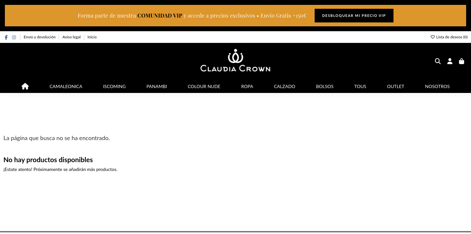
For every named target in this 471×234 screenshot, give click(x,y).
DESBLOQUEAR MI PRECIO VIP (354, 15)
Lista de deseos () (449, 36)
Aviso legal (72, 36)
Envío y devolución (40, 36)
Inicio (92, 36)
